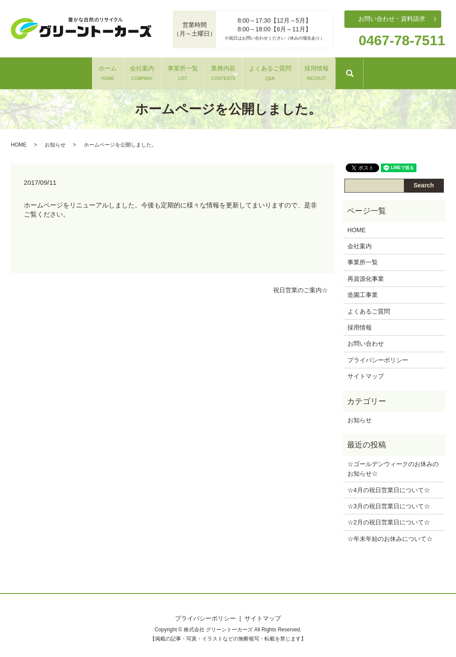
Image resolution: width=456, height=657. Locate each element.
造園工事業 (362, 292)
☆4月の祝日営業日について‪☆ (388, 487)
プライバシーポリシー (377, 357)
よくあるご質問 (309, 71)
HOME (18, 142)
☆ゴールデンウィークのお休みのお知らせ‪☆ (393, 466)
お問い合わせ (365, 341)
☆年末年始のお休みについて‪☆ (390, 536)
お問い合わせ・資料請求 (391, 18)
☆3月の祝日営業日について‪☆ (388, 503)
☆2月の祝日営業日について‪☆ (388, 520)
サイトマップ (365, 373)
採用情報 (382, 71)
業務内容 (237, 71)
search (436, 75)
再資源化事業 (365, 276)
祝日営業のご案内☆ (300, 287)
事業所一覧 (169, 71)
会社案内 (102, 71)
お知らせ (55, 142)
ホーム (42, 71)
